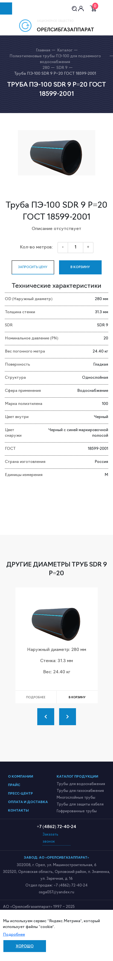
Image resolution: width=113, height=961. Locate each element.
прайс (14, 785)
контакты (18, 811)
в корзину (80, 267)
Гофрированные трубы (77, 811)
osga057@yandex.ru (57, 892)
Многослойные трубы (76, 798)
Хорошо (25, 946)
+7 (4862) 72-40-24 (71, 885)
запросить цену (32, 267)
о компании (20, 777)
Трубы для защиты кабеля (80, 804)
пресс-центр (20, 794)
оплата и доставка (28, 802)
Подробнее (14, 935)
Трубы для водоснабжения (81, 784)
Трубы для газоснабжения (80, 791)
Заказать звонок (50, 838)
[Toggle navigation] (6, 8)
